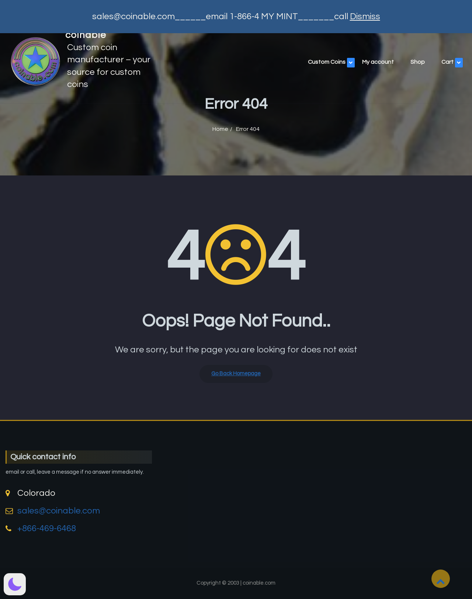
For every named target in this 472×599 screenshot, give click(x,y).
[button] (15, 584)
